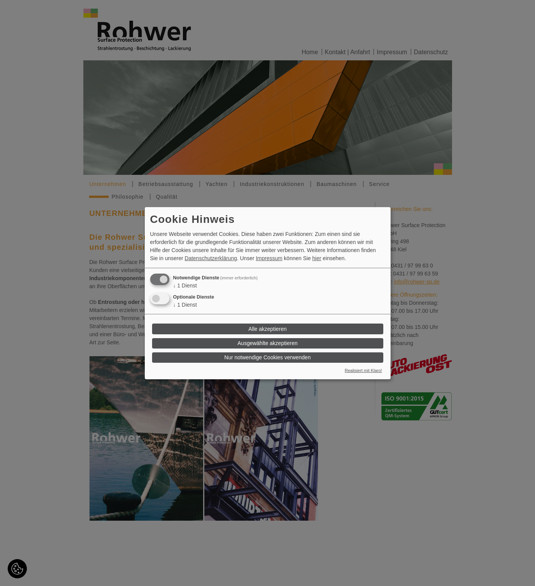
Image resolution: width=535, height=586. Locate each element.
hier (316, 258)
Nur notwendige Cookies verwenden (267, 357)
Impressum (269, 258)
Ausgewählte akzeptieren (267, 343)
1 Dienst (185, 285)
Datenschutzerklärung (211, 258)
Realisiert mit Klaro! (363, 370)
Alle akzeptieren (267, 329)
